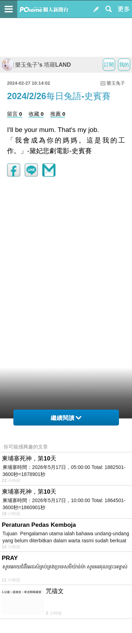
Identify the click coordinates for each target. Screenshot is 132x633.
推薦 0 (57, 114)
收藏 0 (36, 114)
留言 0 (14, 114)
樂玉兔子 (116, 83)
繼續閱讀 (66, 418)
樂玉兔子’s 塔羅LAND (36, 65)
